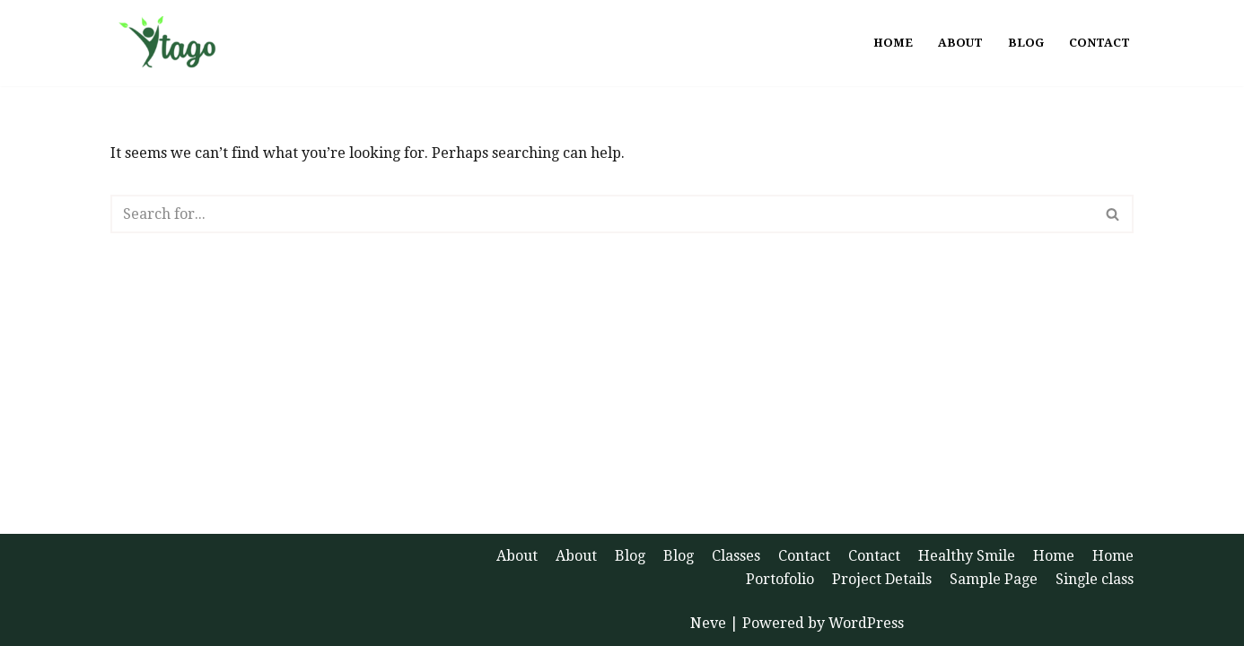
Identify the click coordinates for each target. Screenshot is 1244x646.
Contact (1099, 42)
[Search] (601, 214)
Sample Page (994, 579)
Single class (1095, 579)
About (960, 42)
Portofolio (780, 579)
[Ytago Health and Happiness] (175, 43)
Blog (1026, 42)
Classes (736, 555)
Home (893, 42)
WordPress (866, 623)
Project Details (882, 579)
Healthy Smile (966, 555)
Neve (708, 623)
